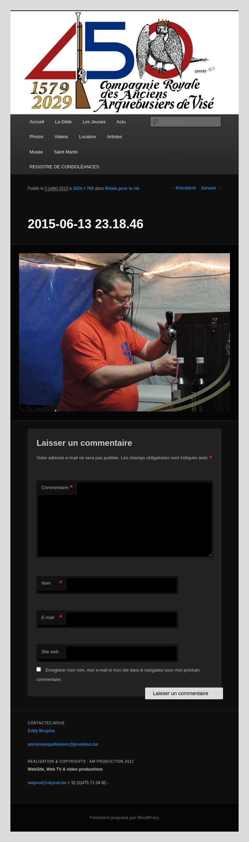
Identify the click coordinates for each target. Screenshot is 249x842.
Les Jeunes (94, 121)
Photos (36, 136)
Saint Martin (66, 151)
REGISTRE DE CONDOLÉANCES (64, 166)
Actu (121, 121)
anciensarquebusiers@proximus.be (63, 744)
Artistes (114, 136)
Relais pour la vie (122, 188)
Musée (36, 151)
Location (87, 136)
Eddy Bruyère (41, 730)
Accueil (36, 121)
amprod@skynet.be (47, 782)
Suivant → (211, 188)
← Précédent (183, 188)
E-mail (51, 618)
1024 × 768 (83, 188)
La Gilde (63, 121)
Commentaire (57, 488)
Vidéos (61, 136)
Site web (50, 651)
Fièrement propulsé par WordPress (124, 817)
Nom (51, 583)
